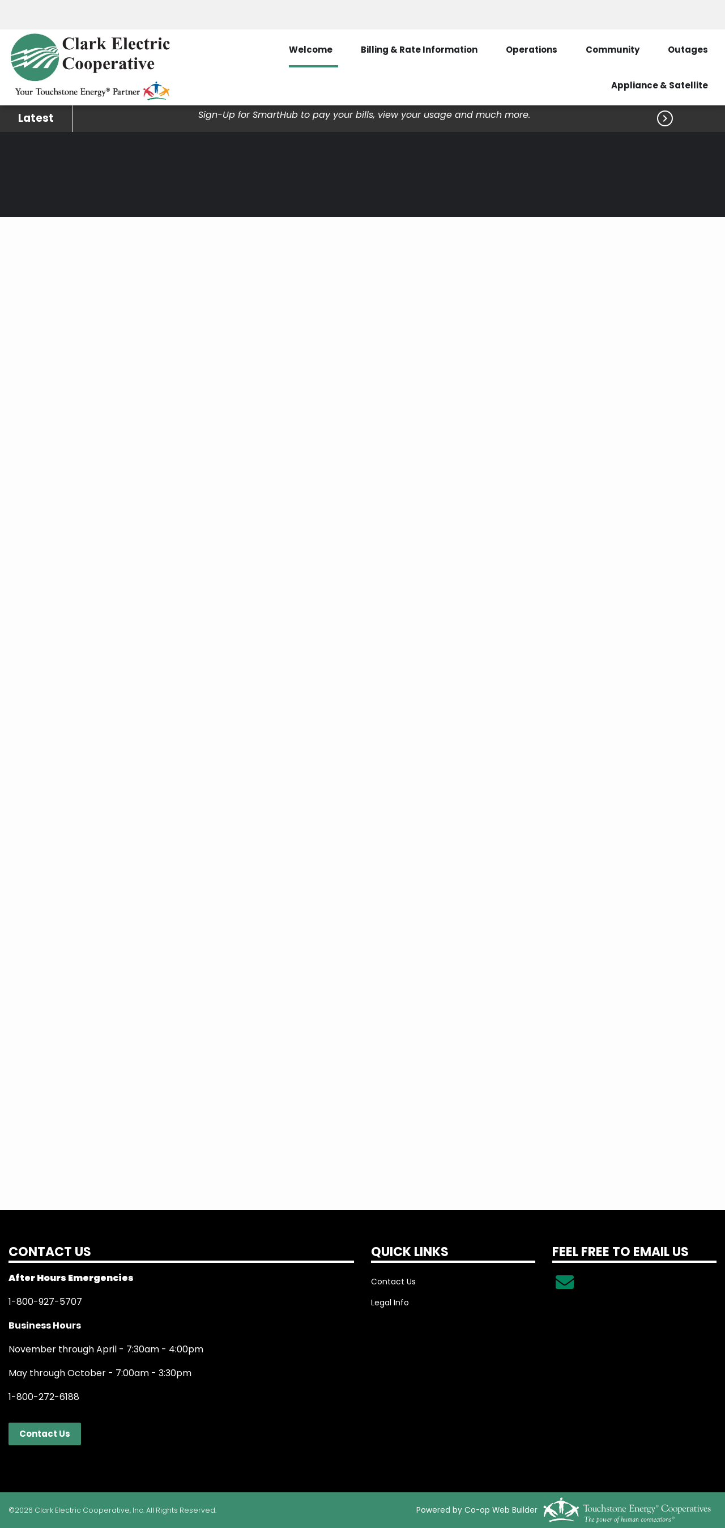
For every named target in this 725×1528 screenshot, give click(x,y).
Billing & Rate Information (419, 50)
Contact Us (44, 1434)
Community (612, 50)
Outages (688, 50)
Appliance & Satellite (659, 85)
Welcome (310, 50)
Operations (531, 50)
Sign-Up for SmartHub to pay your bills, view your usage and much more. (364, 114)
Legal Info (390, 1302)
